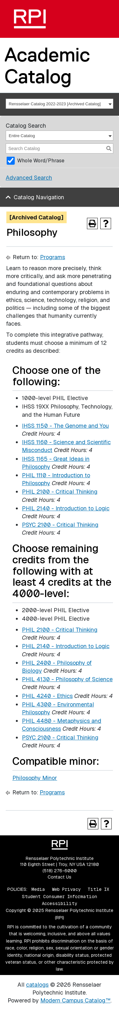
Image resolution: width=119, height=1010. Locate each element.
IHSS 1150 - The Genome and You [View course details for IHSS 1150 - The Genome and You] (65, 425)
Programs (52, 257)
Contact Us (59, 877)
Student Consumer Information (59, 896)
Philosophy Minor (34, 777)
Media (38, 889)
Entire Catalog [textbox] (22, 135)
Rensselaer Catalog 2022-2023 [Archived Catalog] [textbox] (55, 104)
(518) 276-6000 (60, 871)
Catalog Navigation (39, 197)
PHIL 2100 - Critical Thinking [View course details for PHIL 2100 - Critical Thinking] (59, 491)
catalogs (37, 984)
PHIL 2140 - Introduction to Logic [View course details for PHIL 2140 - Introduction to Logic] (65, 508)
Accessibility (59, 903)
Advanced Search (29, 177)
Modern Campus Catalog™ (75, 1000)
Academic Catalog (47, 65)
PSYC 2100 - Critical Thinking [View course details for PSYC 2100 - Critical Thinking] (60, 524)
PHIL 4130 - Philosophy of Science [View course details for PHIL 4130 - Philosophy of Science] (67, 679)
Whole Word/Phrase (40, 160)
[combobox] (59, 104)
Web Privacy (66, 889)
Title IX (98, 889)
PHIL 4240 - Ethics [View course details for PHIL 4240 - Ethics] (47, 695)
